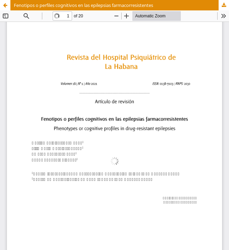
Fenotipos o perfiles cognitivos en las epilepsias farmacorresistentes (83, 5)
